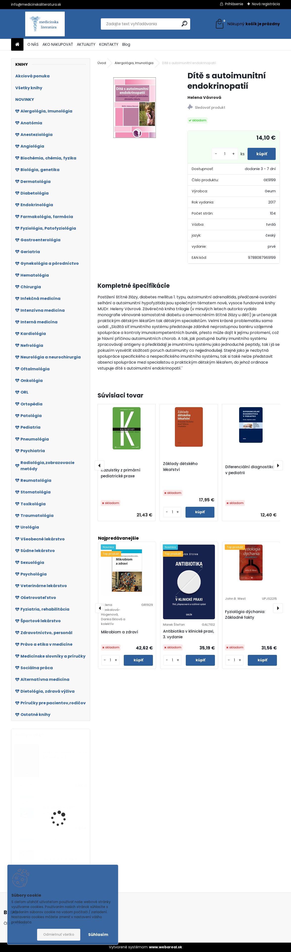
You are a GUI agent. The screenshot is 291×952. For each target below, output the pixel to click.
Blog (126, 44)
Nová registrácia (266, 3)
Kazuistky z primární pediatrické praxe (120, 473)
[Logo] (45, 24)
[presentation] (99, 465)
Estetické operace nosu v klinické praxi (65, 754)
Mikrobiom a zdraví (119, 632)
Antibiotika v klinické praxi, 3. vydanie (188, 634)
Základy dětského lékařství (180, 466)
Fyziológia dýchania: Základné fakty (245, 614)
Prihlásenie (234, 3)
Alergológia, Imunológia (134, 63)
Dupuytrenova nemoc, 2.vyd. (62, 810)
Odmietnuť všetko (58, 934)
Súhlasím (98, 934)
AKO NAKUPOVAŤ (57, 44)
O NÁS (33, 44)
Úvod (102, 63)
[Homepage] (17, 44)
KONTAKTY (108, 44)
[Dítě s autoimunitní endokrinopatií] (135, 107)
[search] (184, 23)
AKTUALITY (86, 44)
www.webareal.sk (165, 947)
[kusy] (222, 154)
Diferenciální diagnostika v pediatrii (249, 469)
